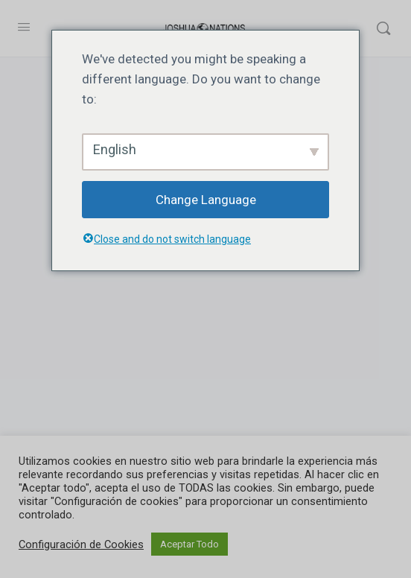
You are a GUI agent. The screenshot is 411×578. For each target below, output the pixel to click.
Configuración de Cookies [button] (81, 544)
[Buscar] (383, 28)
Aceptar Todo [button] (189, 544)
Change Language (206, 199)
